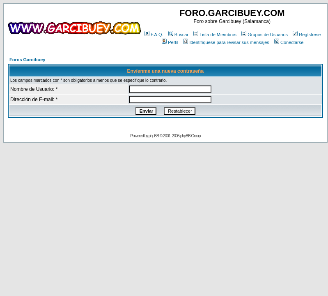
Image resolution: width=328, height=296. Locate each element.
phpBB (154, 136)
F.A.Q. (154, 34)
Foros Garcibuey (27, 59)
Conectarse (288, 42)
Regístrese (307, 34)
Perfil (170, 42)
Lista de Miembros (214, 34)
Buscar (178, 34)
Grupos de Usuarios (264, 34)
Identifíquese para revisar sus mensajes (226, 42)
